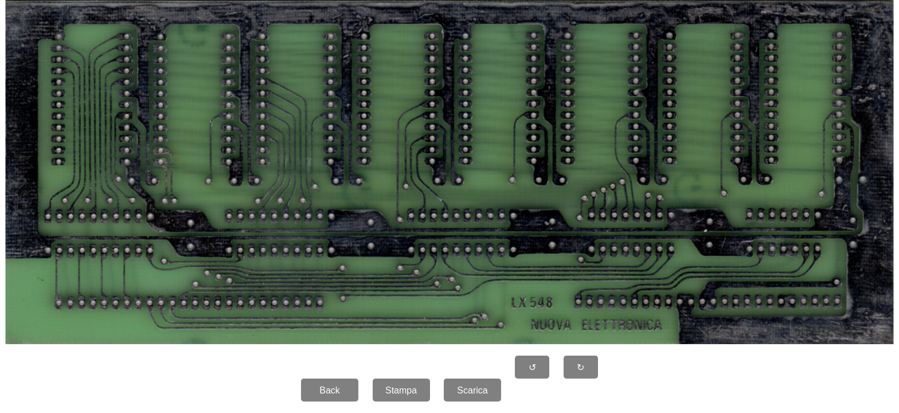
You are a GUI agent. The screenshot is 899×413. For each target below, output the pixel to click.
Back (329, 390)
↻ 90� (581, 371)
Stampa (401, 390)
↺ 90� (532, 371)
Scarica (472, 390)
